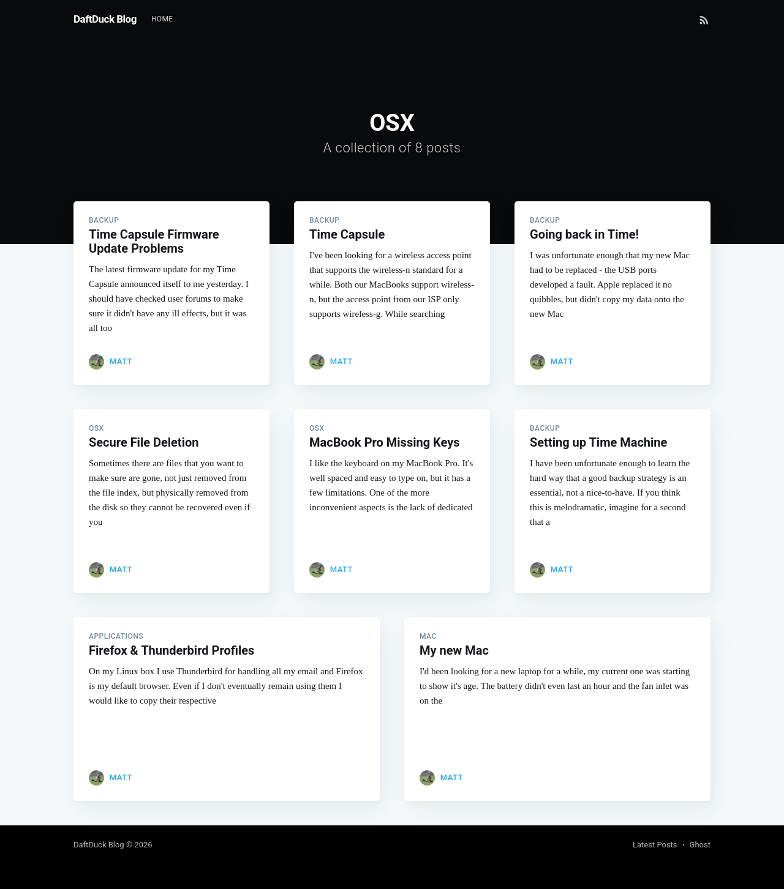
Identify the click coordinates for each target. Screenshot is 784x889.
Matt (121, 361)
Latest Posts (655, 844)
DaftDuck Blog (105, 19)
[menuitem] (162, 19)
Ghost (700, 844)
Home (162, 19)
